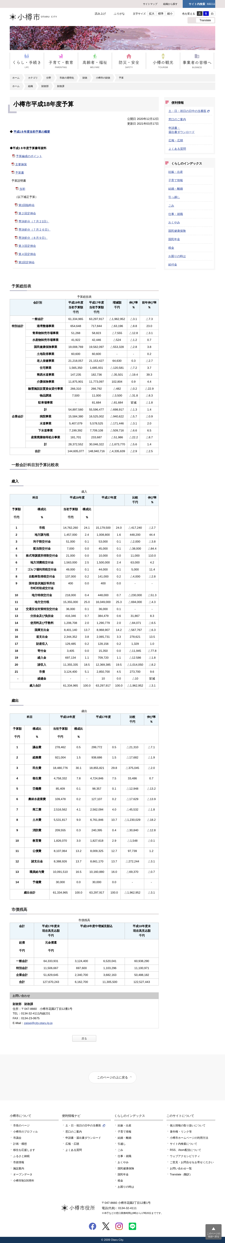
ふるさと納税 (21, 1156)
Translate (205, 20)
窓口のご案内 (177, 119)
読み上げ (100, 13)
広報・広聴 (175, 140)
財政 (85, 77)
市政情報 (18, 1162)
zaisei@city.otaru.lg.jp (38, 1023)
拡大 (151, 13)
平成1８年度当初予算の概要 (32, 131)
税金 (171, 247)
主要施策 (21, 164)
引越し (122, 1143)
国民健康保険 (177, 231)
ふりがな (119, 13)
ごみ (171, 205)
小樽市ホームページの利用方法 (189, 1137)
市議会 (17, 1137)
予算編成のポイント (29, 156)
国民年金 (174, 239)
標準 (161, 13)
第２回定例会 (27, 213)
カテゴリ (33, 77)
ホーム (16, 77)
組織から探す (170, 4)
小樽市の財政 (103, 77)
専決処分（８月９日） (33, 238)
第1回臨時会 (26, 205)
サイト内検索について (183, 1143)
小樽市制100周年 (23, 1180)
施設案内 (18, 1168)
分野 (48, 77)
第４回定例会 (27, 254)
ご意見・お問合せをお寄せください (192, 1162)
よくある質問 (177, 148)
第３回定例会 (27, 246)
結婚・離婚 (175, 188)
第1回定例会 (26, 262)
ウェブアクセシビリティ (185, 1156)
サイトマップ (150, 4)
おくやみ (174, 222)
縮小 (170, 13)
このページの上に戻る (112, 1077)
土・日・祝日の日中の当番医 (189, 111)
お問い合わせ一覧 (181, 1168)
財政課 (60, 86)
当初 (22, 189)
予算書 (19, 172)
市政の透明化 (67, 77)
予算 (121, 77)
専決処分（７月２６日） (34, 229)
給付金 (172, 264)
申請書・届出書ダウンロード (83, 1137)
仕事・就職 (175, 214)
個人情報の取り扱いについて (187, 1125)
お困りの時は (177, 256)
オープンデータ (22, 1174)
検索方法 (211, 4)
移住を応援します (24, 1149)
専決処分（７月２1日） (33, 221)
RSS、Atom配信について (185, 1149)
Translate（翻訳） (181, 1174)
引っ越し (174, 197)
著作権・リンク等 (181, 1131)
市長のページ (21, 1125)
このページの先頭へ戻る (213, 1235)
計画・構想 (20, 1143)
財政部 (45, 86)
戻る (84, 1038)
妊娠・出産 (175, 172)
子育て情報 (175, 180)
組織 (30, 86)
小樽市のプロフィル (25, 1131)
